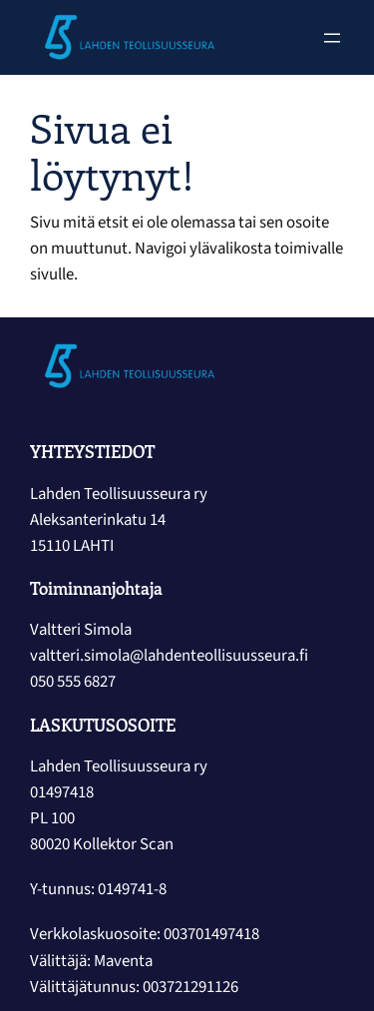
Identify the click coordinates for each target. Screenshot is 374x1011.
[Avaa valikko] (332, 38)
